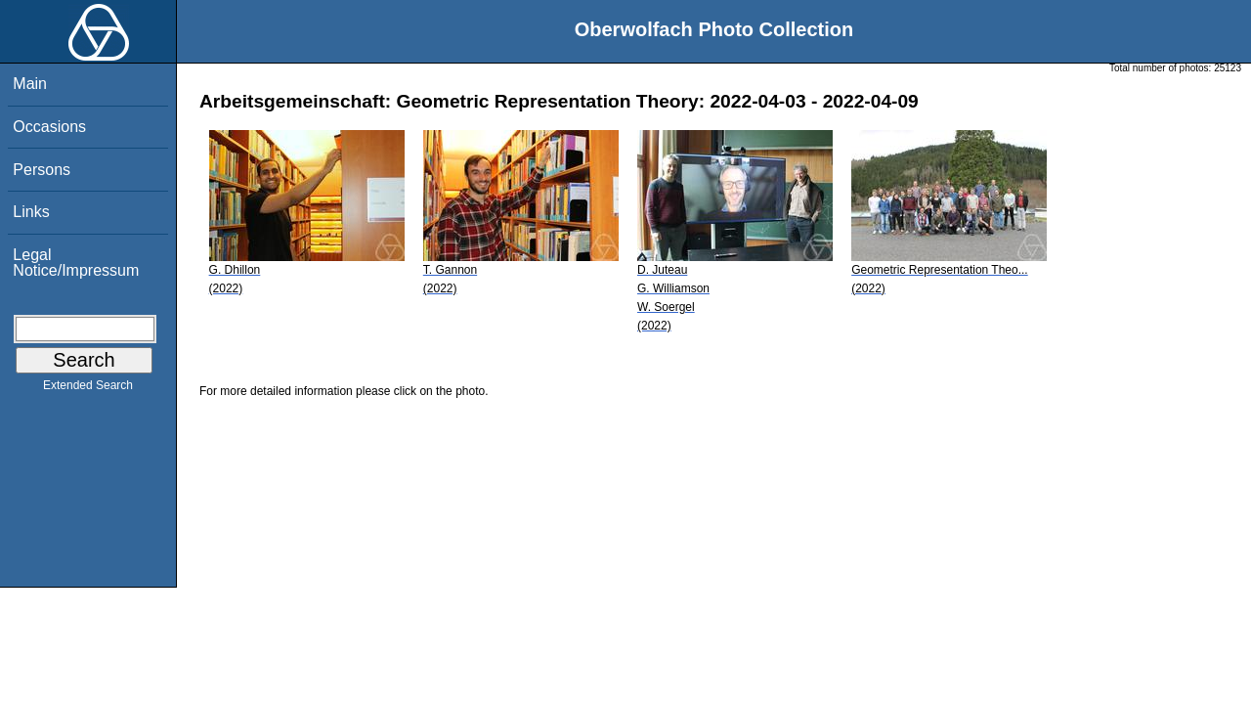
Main (30, 83)
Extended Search (88, 389)
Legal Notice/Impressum (76, 262)
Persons (41, 169)
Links (31, 211)
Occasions (49, 126)
